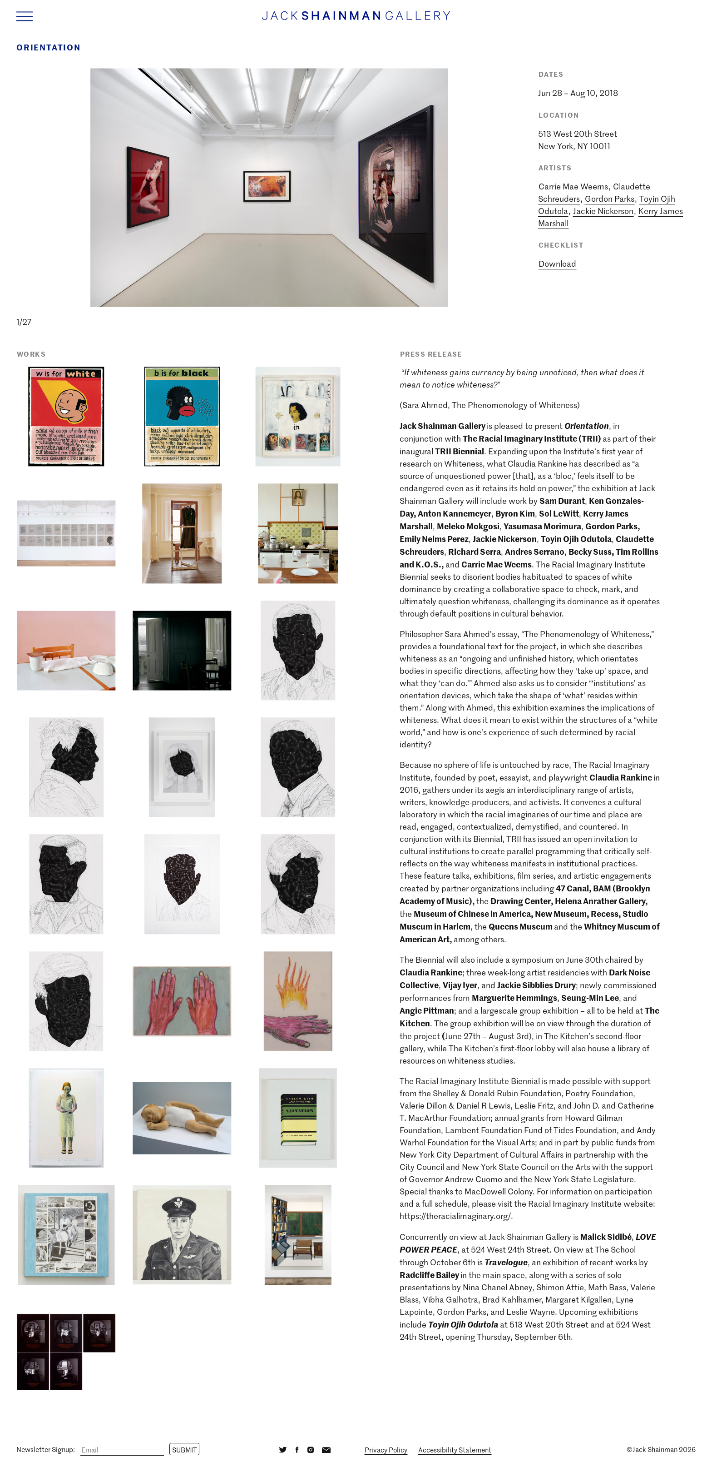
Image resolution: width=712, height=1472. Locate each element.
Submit (184, 1449)
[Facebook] (297, 1449)
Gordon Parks (609, 198)
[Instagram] (310, 1449)
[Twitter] (283, 1449)
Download (557, 263)
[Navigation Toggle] (24, 16)
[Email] (122, 1450)
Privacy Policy (386, 1449)
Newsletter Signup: (45, 1449)
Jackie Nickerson (603, 210)
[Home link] (356, 20)
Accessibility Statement (454, 1449)
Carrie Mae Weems (573, 186)
